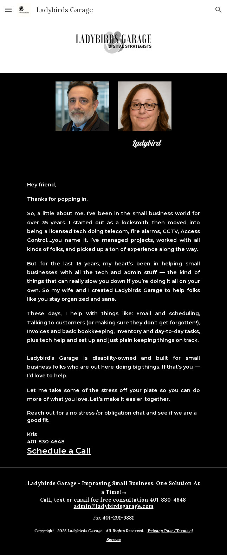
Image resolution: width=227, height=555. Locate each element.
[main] (144, 143)
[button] (8, 9)
